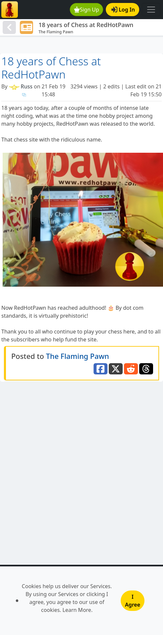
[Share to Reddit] (131, 368)
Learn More (76, 610)
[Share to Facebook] (100, 368)
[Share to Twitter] (116, 368)
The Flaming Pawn (77, 356)
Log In (123, 9)
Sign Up (86, 9)
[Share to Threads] (146, 368)
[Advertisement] (81, 45)
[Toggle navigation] (151, 9)
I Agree (132, 600)
